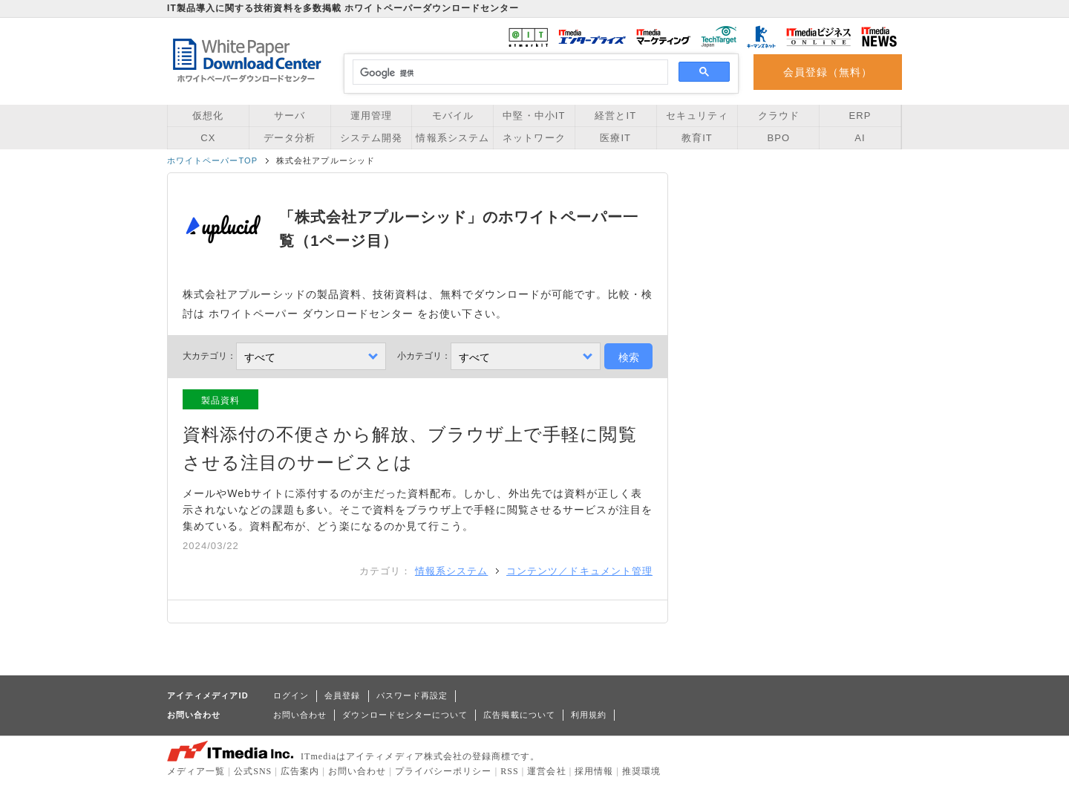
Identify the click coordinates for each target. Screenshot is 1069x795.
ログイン (291, 695)
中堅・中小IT (534, 115)
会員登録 (342, 695)
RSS (509, 771)
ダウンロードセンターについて (405, 714)
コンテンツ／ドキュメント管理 (579, 571)
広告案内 (300, 771)
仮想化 (207, 115)
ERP (860, 115)
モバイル (453, 115)
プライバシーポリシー (443, 771)
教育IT (697, 137)
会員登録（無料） (828, 72)
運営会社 (546, 771)
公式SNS (253, 771)
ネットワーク (534, 137)
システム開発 (371, 137)
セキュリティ (697, 115)
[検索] (508, 73)
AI (859, 137)
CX (207, 137)
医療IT (615, 137)
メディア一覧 (196, 771)
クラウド (779, 115)
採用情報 (594, 771)
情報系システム (452, 137)
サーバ (289, 115)
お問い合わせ (300, 714)
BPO (778, 137)
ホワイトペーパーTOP (212, 160)
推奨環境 (641, 771)
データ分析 (290, 137)
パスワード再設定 (412, 695)
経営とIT (615, 115)
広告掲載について (519, 714)
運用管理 (371, 115)
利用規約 (589, 714)
